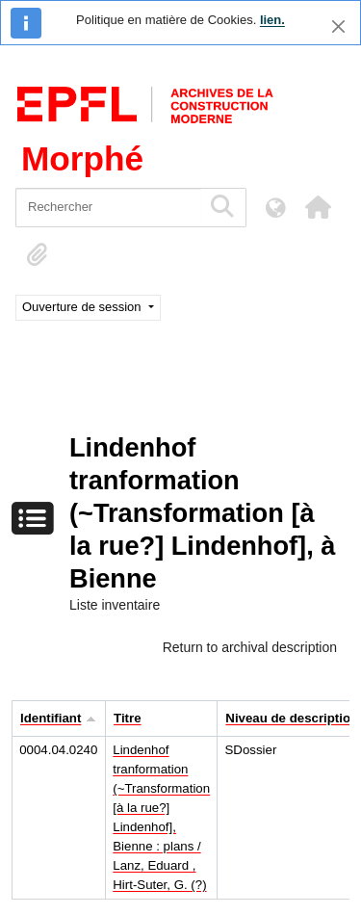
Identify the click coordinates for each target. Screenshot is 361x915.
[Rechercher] (108, 207)
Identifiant (50, 718)
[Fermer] (338, 26)
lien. (272, 20)
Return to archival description (250, 647)
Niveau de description (291, 718)
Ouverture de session (83, 307)
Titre (128, 718)
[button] (318, 207)
